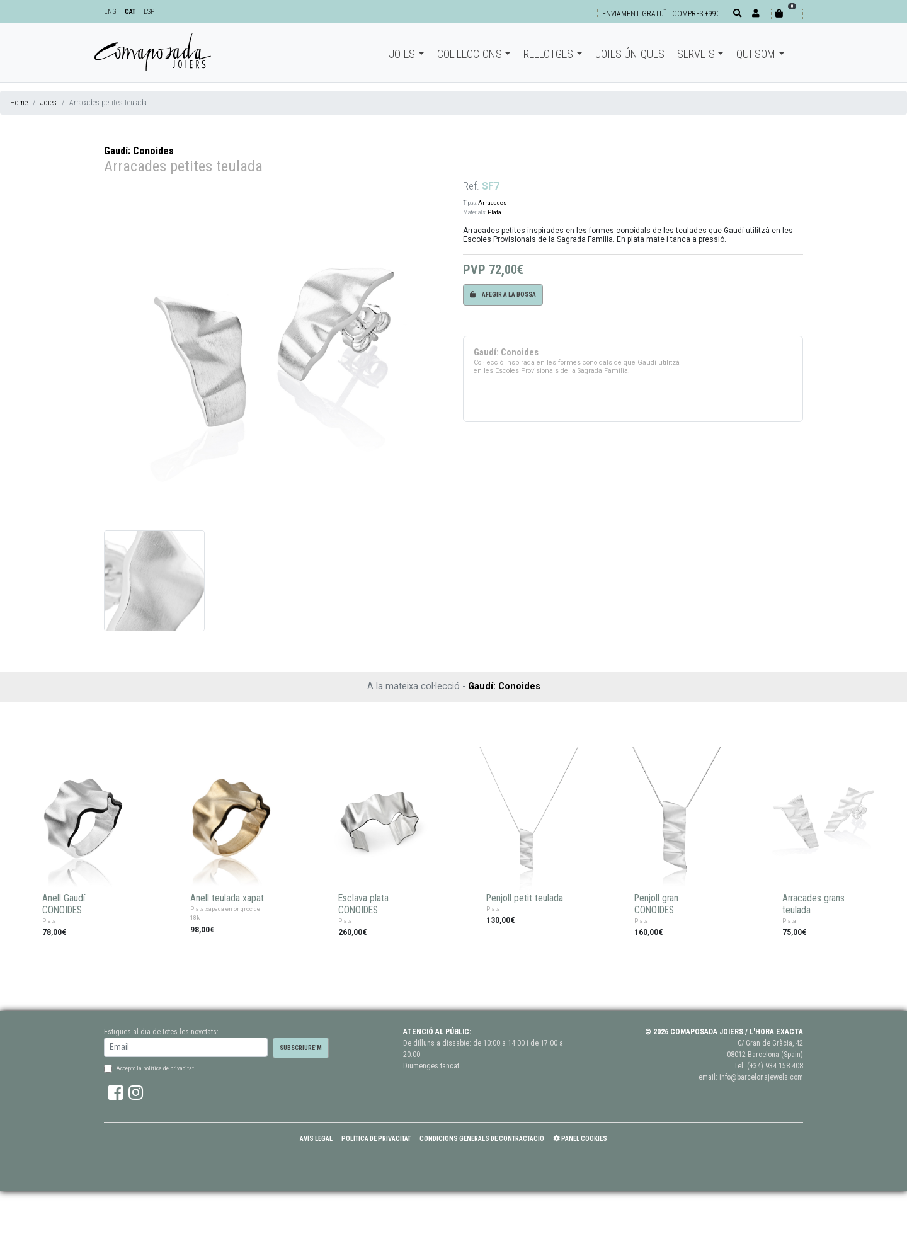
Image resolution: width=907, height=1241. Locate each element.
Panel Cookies (580, 1139)
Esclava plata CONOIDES (363, 904)
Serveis (696, 53)
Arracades (492, 202)
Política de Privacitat (376, 1139)
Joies (402, 53)
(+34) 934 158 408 (775, 1065)
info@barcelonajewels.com (761, 1077)
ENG (110, 12)
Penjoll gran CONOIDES (656, 904)
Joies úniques (630, 53)
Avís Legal (316, 1139)
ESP (149, 12)
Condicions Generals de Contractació (481, 1139)
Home (19, 102)
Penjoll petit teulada (524, 898)
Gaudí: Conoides (139, 151)
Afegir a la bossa (503, 294)
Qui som (755, 53)
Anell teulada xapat (227, 898)
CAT (130, 12)
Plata (494, 212)
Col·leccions (469, 53)
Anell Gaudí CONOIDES (63, 904)
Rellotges (548, 53)
